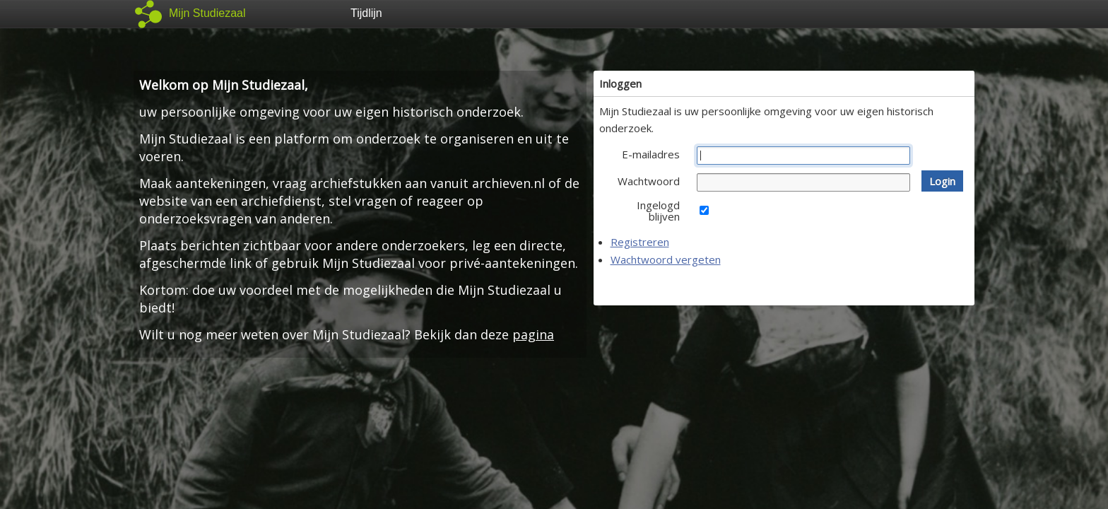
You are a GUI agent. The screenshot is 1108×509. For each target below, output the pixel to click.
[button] (942, 181)
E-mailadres (651, 154)
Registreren (640, 242)
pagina (533, 334)
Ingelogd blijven (658, 210)
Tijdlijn (366, 13)
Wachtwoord (649, 181)
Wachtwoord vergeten (666, 259)
